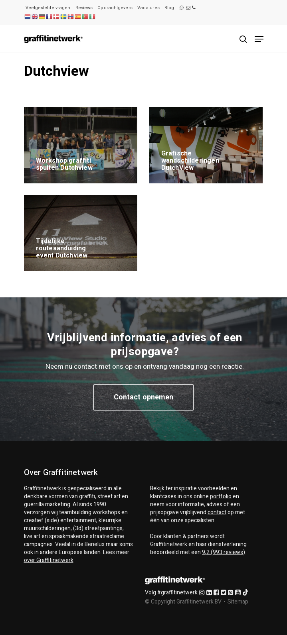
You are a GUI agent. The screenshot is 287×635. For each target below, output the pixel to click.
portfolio (221, 496)
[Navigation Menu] (259, 39)
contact (217, 512)
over (48, 560)
